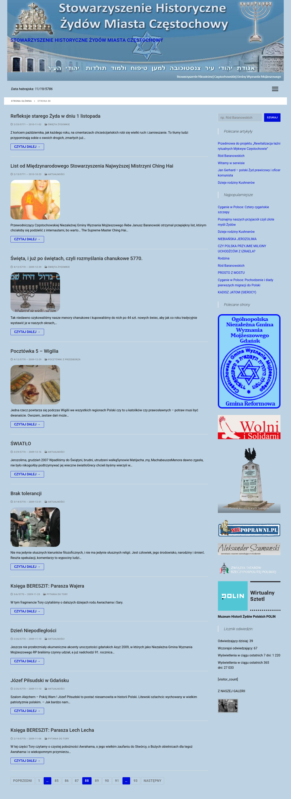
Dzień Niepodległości (33, 630)
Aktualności (55, 174)
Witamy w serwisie (231, 163)
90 (107, 781)
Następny (152, 781)
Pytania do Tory (55, 594)
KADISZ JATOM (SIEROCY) (237, 292)
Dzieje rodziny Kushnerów (236, 183)
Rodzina (223, 258)
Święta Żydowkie (57, 124)
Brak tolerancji (26, 493)
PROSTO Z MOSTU (231, 273)
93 (136, 781)
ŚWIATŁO (21, 443)
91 (117, 781)
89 (97, 781)
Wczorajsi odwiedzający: (236, 648)
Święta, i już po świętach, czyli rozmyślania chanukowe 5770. (77, 258)
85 (57, 781)
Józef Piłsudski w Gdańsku (40, 680)
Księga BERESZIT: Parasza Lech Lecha (52, 730)
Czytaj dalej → (27, 147)
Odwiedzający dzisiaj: (233, 641)
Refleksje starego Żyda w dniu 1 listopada (55, 116)
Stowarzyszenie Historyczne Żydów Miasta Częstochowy (87, 40)
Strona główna (21, 101)
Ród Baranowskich (231, 156)
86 (67, 781)
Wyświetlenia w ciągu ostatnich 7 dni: (245, 655)
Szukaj (272, 117)
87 (77, 781)
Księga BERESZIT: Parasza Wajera (47, 586)
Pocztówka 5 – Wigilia (34, 351)
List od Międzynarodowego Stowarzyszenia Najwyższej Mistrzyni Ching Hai (92, 166)
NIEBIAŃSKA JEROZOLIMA (237, 239)
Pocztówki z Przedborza (62, 359)
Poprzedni (22, 781)
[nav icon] (276, 89)
